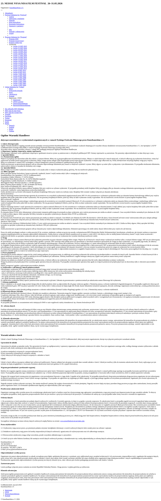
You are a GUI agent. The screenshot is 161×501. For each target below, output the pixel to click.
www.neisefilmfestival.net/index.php (72, 421)
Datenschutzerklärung (12, 494)
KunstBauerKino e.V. (17, 8)
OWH (7, 492)
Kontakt (7, 496)
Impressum (8, 490)
